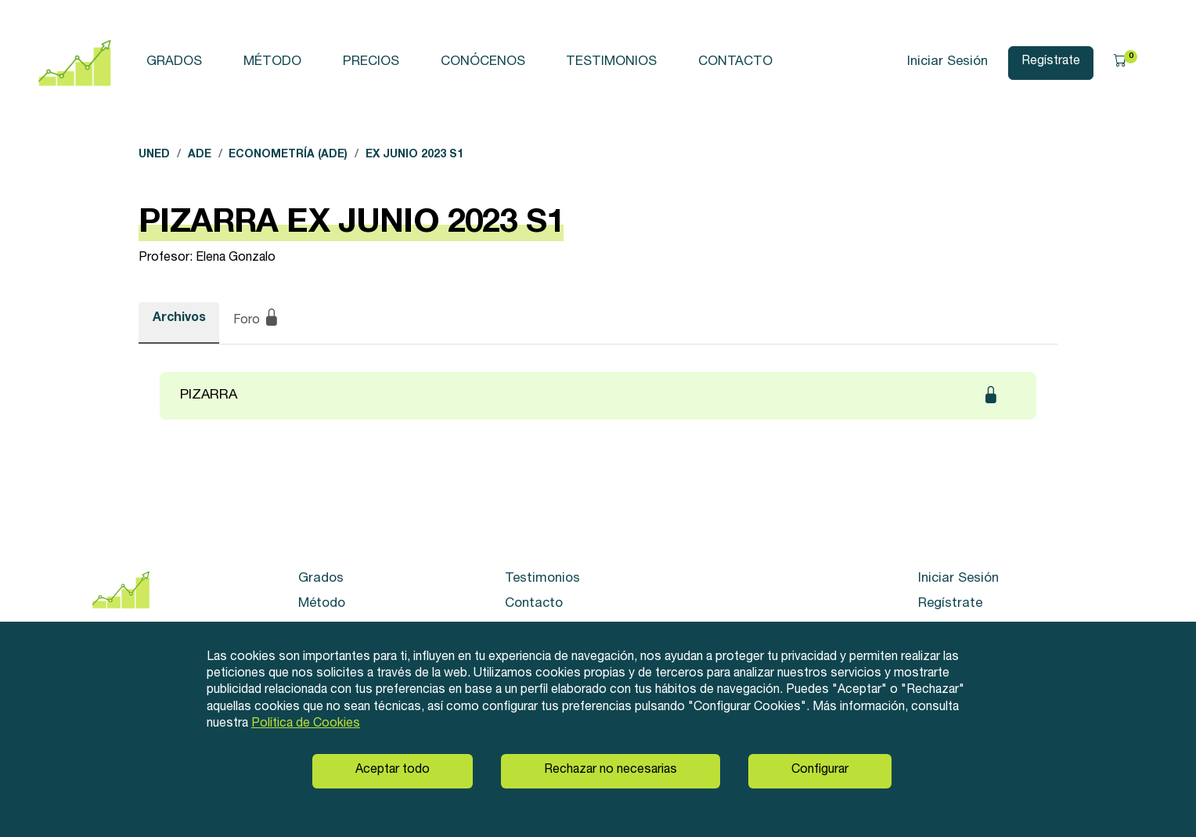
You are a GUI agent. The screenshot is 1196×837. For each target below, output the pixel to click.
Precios (371, 62)
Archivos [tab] (179, 318)
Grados (174, 62)
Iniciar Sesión (947, 62)
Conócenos (483, 62)
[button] (1125, 63)
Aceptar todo (392, 770)
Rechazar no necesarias (610, 770)
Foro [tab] (256, 320)
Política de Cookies (305, 724)
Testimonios (611, 62)
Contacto (735, 62)
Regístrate (1050, 62)
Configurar (819, 770)
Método (272, 62)
